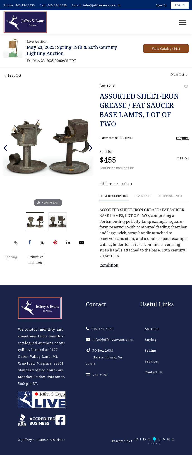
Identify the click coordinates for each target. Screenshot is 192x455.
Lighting (10, 257)
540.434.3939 (25, 5)
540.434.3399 (57, 5)
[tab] (114, 197)
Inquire (182, 137)
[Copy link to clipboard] (16, 242)
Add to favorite (186, 86)
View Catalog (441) (166, 48)
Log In (180, 5)
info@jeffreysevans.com (102, 5)
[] (183, 158)
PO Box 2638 (104, 357)
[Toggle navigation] (182, 22)
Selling (150, 350)
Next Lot (179, 74)
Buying (150, 339)
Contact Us (154, 372)
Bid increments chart (115, 184)
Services (152, 361)
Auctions (152, 329)
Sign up (161, 5)
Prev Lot (13, 75)
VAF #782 (97, 375)
